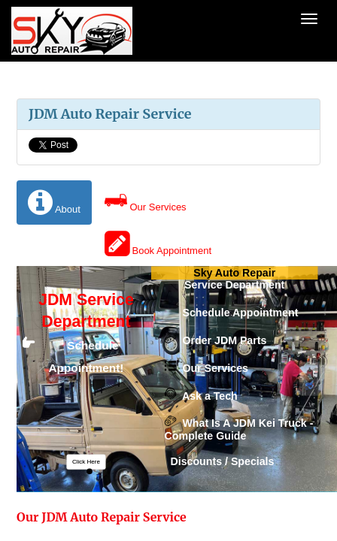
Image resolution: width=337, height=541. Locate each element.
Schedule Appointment (232, 313)
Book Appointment (158, 243)
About (54, 202)
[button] (85, 462)
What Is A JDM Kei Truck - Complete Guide (239, 430)
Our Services (146, 200)
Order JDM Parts (216, 340)
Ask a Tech (201, 396)
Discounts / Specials (220, 462)
